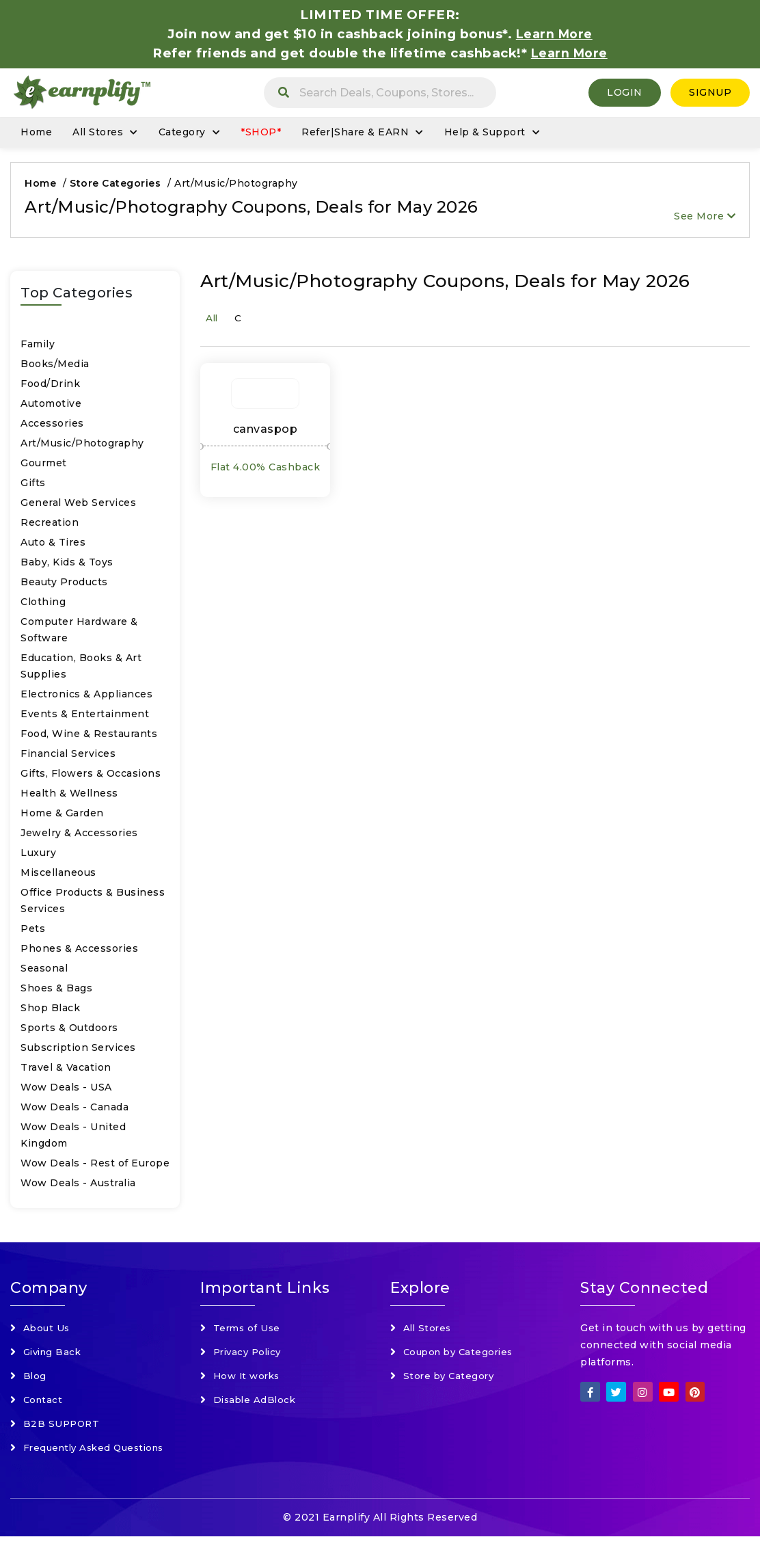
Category (182, 135)
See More (704, 219)
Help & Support (485, 135)
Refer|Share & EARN (355, 135)
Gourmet (44, 466)
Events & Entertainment (85, 717)
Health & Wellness (69, 796)
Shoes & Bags (56, 991)
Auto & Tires (53, 545)
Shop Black (50, 1011)
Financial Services (68, 757)
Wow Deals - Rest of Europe (95, 1166)
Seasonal (44, 971)
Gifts (33, 486)
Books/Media (55, 367)
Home (36, 135)
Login (624, 94)
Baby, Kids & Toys (67, 565)
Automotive (51, 407)
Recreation (50, 526)
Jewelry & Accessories (79, 836)
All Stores (97, 135)
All (212, 323)
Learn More (569, 53)
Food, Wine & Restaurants (89, 737)
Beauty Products (64, 585)
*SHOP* (261, 135)
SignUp (710, 94)
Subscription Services (78, 1051)
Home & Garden (62, 816)
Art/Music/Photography (82, 446)
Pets (33, 932)
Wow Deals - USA (66, 1090)
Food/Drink (50, 387)
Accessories (52, 426)
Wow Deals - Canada (74, 1110)
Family (38, 347)
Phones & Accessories (79, 952)
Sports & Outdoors (69, 1031)
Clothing (43, 605)
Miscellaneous (58, 876)
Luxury (38, 856)
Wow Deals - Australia (78, 1186)
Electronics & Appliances (86, 697)
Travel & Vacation (66, 1071)
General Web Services (78, 506)
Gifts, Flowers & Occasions (91, 777)
